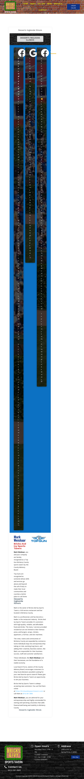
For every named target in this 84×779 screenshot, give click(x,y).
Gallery (41, 4)
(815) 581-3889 (28, 694)
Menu (49, 4)
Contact (43, 10)
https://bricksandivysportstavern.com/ (29, 691)
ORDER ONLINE (73, 7)
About (33, 4)
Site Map (75, 757)
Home (25, 4)
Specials (58, 4)
